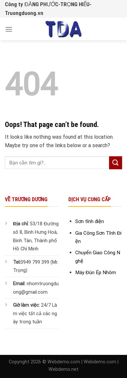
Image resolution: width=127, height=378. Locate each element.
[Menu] (9, 29)
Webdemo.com (64, 362)
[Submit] (115, 162)
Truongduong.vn (24, 13)
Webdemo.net (63, 369)
